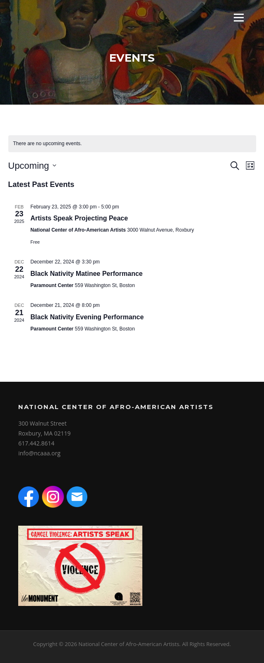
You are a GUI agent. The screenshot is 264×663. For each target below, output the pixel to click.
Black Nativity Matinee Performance (87, 273)
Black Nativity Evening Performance (87, 317)
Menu (238, 17)
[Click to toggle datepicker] (32, 165)
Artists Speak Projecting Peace (79, 218)
